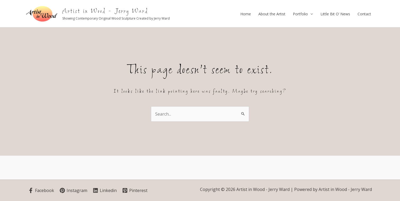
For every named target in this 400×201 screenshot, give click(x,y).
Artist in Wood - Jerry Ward (105, 11)
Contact (364, 13)
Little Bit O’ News (335, 13)
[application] (310, 14)
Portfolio (303, 14)
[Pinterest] (135, 190)
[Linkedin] (104, 190)
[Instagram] (73, 190)
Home (245, 13)
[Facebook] (41, 190)
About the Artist (271, 13)
